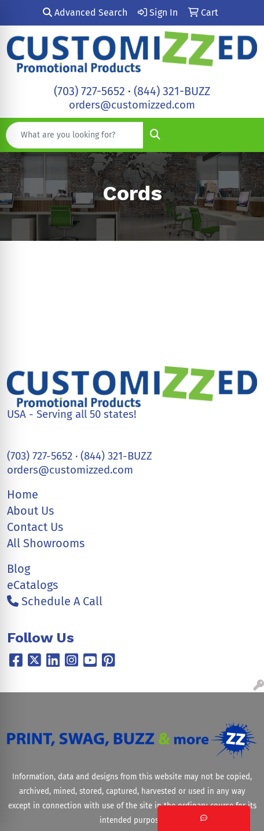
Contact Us (35, 527)
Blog (18, 569)
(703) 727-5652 (89, 91)
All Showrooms (46, 543)
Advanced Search (85, 12)
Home (22, 494)
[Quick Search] (75, 135)
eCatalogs (32, 585)
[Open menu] (240, 135)
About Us (30, 511)
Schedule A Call (54, 601)
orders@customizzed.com (132, 105)
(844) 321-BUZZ (172, 91)
